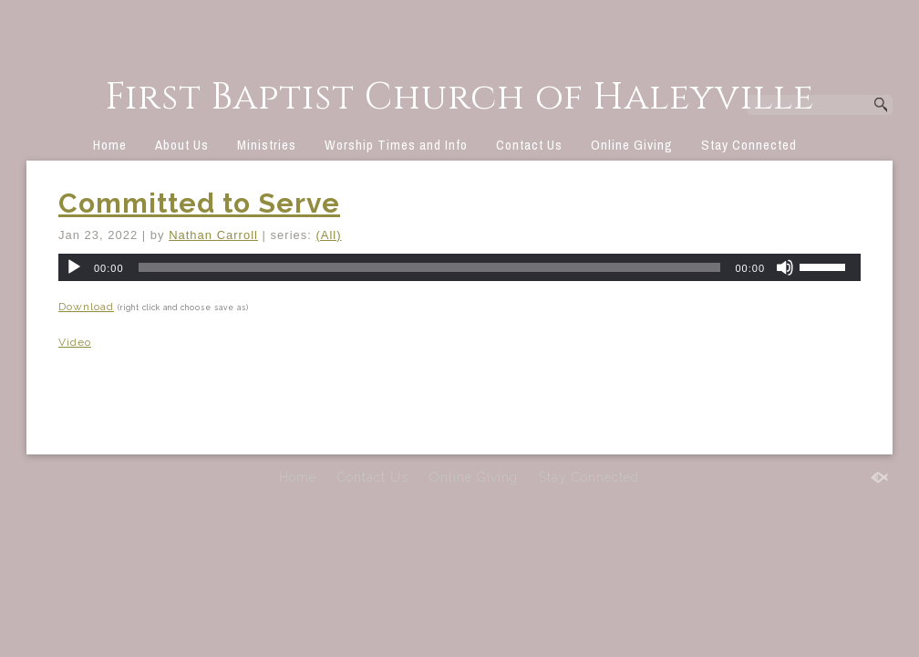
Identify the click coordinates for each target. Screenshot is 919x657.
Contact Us (529, 144)
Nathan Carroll (213, 235)
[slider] (430, 267)
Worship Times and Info (396, 144)
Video (74, 342)
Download (86, 306)
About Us (182, 144)
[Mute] (785, 267)
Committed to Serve (199, 203)
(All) (328, 235)
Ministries (266, 144)
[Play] (74, 267)
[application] (459, 267)
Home (110, 144)
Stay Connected (749, 144)
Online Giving (632, 144)
